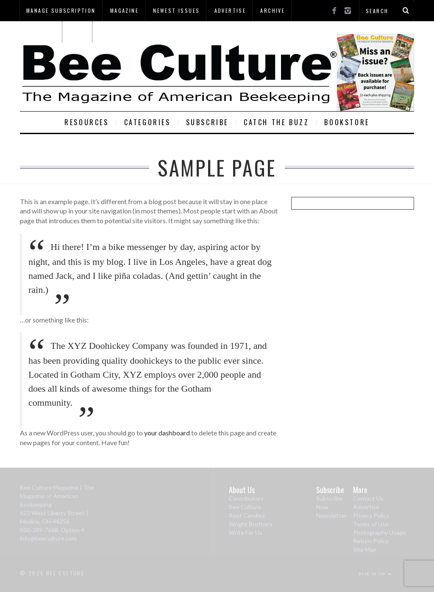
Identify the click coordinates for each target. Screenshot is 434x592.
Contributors (246, 498)
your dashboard (167, 433)
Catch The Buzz (276, 122)
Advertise (230, 10)
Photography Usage (379, 532)
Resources (86, 122)
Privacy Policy (371, 515)
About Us (41, 31)
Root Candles (247, 515)
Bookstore (346, 122)
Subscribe (207, 122)
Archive (272, 10)
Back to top (375, 573)
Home (78, 31)
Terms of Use (371, 523)
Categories (147, 122)
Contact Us (368, 498)
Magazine (124, 10)
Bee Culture (245, 507)
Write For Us (245, 532)
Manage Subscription (61, 10)
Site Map (364, 549)
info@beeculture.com (48, 538)
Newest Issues (176, 10)
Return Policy (371, 540)
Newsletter (331, 515)
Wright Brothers (251, 523)
